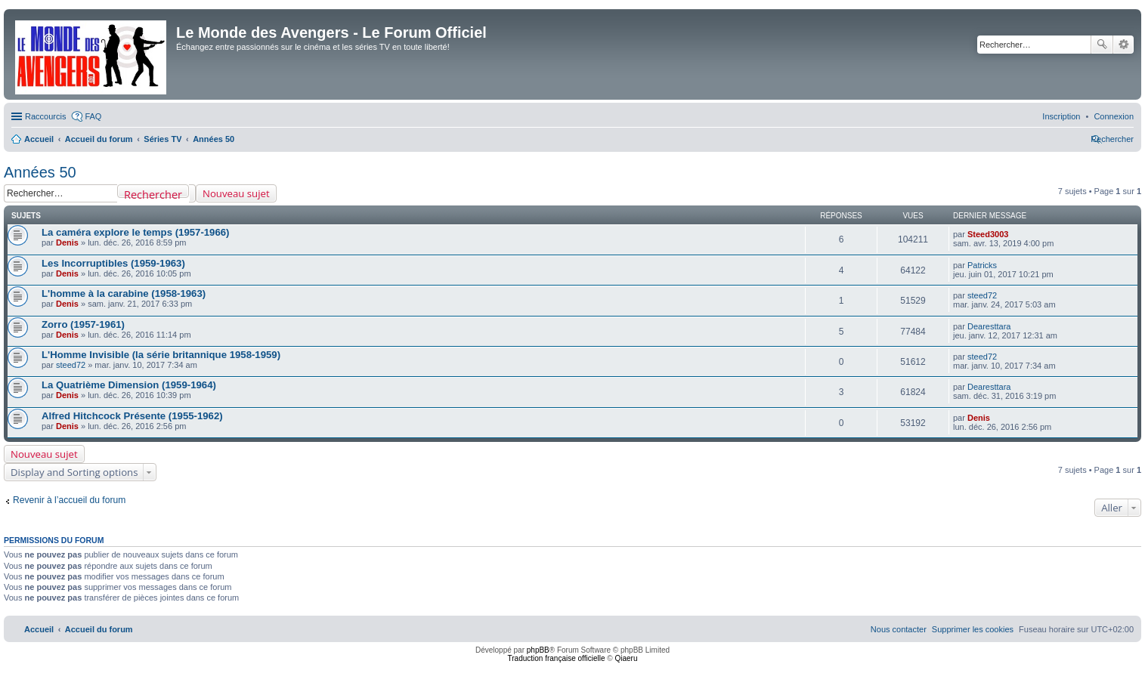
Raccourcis (45, 116)
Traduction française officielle (556, 658)
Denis (67, 242)
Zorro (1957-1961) (83, 324)
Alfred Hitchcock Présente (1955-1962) (132, 416)
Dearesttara (988, 326)
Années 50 (40, 172)
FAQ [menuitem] (93, 116)
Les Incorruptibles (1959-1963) (113, 263)
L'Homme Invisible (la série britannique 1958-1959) (161, 354)
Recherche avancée (1123, 45)
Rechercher (1102, 45)
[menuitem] (1114, 116)
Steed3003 (987, 234)
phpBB (538, 650)
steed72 (982, 295)
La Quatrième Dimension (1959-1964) (129, 385)
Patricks (982, 265)
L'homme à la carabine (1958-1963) (124, 293)
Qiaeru (625, 658)
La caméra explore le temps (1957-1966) (136, 232)
